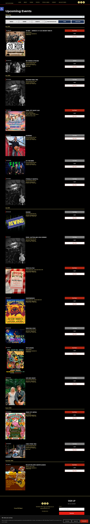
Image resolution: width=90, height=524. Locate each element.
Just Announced (51, 25)
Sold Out (74, 64)
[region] (45, 520)
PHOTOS (38, 4)
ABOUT (25, 4)
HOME (19, 4)
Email (60, 510)
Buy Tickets (74, 34)
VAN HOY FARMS (62, 4)
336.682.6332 (45, 515)
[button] (2, 9)
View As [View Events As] (8, 19)
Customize (67, 521)
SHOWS (31, 4)
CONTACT (54, 4)
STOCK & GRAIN (45, 4)
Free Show (75, 83)
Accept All (84, 521)
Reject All (76, 521)
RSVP (75, 37)
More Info (75, 40)
